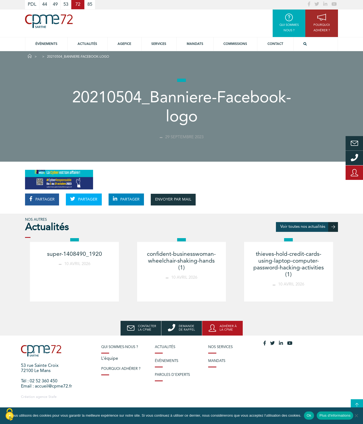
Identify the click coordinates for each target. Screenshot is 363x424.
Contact (275, 44)
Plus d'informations (334, 415)
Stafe (52, 397)
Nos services (220, 347)
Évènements (46, 44)
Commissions (235, 44)
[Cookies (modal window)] (9, 414)
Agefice (124, 44)
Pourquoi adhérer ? (120, 369)
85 (89, 4)
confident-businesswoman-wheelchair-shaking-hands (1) (181, 261)
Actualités (87, 44)
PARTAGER (42, 198)
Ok (309, 415)
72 (77, 4)
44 (44, 4)
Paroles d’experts (172, 375)
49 (55, 4)
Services (158, 44)
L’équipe (109, 359)
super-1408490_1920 (74, 254)
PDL (32, 4)
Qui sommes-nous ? (119, 347)
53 (65, 4)
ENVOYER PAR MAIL (173, 199)
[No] (356, 415)
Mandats (195, 44)
